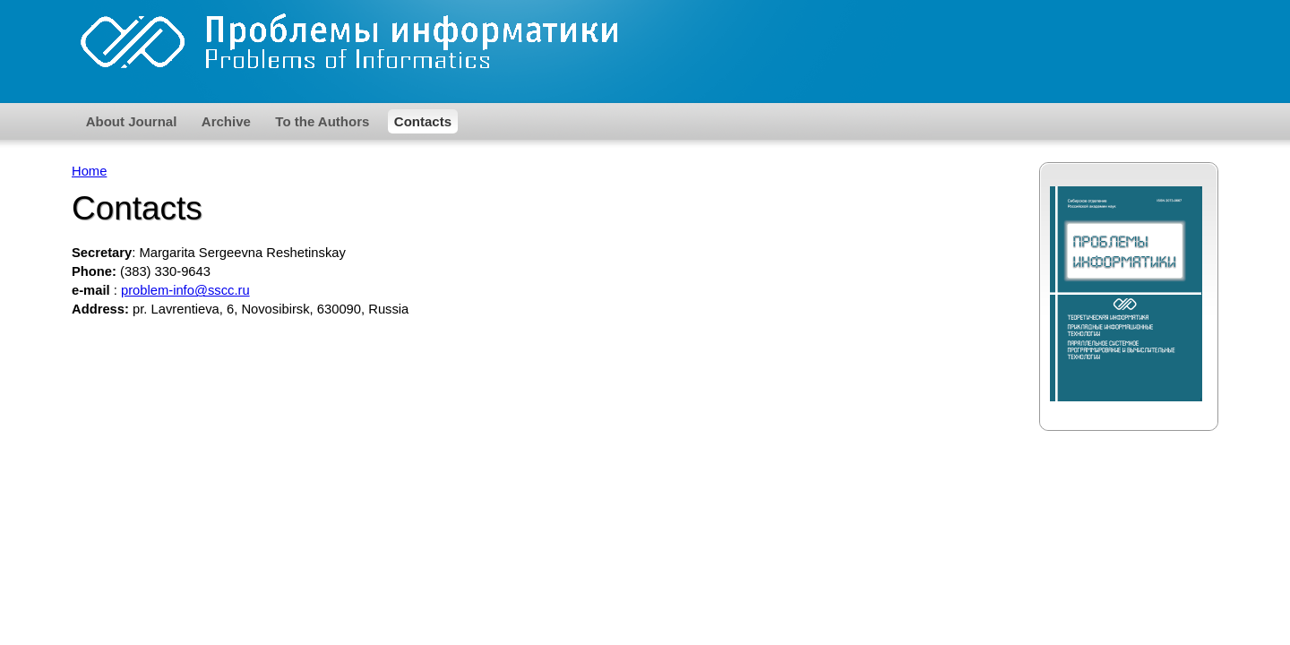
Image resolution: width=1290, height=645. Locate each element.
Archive (226, 121)
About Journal (131, 121)
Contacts (423, 121)
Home (89, 171)
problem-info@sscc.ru (185, 290)
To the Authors (322, 121)
